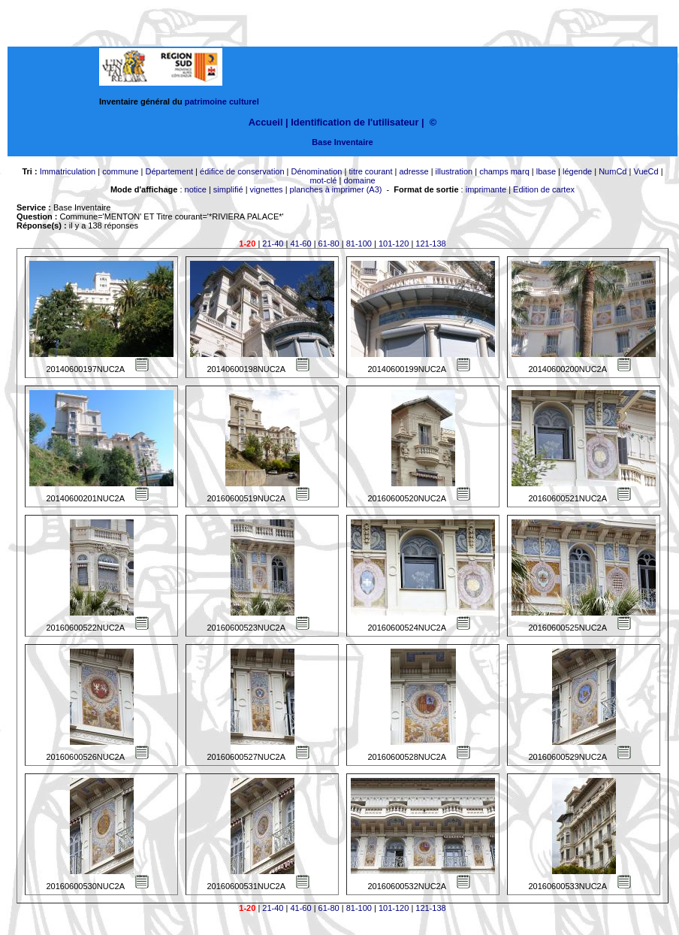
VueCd (645, 171)
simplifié (228, 189)
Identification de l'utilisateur (354, 122)
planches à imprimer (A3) (336, 189)
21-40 (272, 243)
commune (120, 171)
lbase (546, 171)
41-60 (300, 243)
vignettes (266, 189)
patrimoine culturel (222, 101)
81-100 (359, 243)
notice (196, 189)
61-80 (329, 243)
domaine (359, 180)
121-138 (430, 243)
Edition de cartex (544, 189)
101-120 (394, 243)
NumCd (612, 171)
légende (577, 171)
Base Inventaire (342, 142)
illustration (454, 171)
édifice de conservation (242, 171)
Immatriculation (68, 171)
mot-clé (322, 180)
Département (169, 171)
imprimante (486, 189)
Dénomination (317, 171)
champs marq (504, 171)
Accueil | (268, 122)
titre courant (370, 171)
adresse (413, 171)
